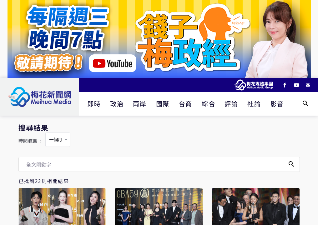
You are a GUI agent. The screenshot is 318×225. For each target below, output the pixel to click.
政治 (117, 103)
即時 (94, 103)
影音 (277, 103)
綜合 (208, 103)
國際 (162, 103)
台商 (185, 103)
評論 (231, 103)
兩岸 (139, 103)
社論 (254, 103)
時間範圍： (30, 141)
